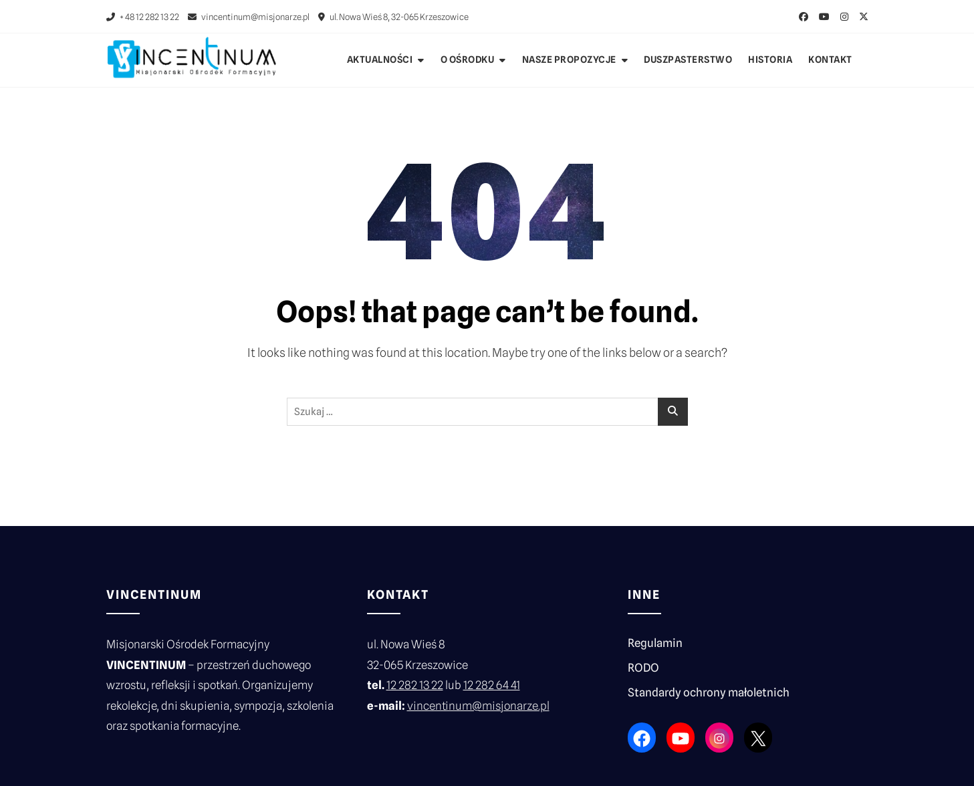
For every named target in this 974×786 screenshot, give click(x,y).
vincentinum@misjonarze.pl (249, 16)
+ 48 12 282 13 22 (142, 16)
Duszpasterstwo (688, 59)
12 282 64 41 (491, 685)
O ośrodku (468, 59)
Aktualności (380, 59)
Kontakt (830, 59)
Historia (770, 59)
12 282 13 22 (414, 685)
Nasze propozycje (569, 59)
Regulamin (655, 643)
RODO (643, 667)
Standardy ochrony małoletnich (708, 692)
